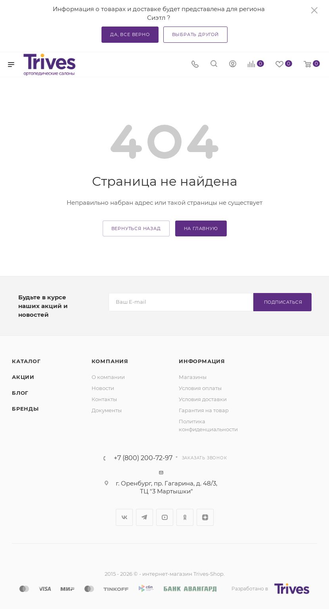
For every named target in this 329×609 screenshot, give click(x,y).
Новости (103, 388)
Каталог (26, 361)
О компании (108, 377)
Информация (202, 361)
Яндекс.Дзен (205, 517)
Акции (23, 377)
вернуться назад (136, 228)
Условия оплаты (200, 388)
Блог (20, 393)
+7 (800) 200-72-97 (143, 458)
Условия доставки (203, 399)
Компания (110, 361)
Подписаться (283, 302)
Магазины (193, 377)
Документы (107, 410)
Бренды (25, 408)
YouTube (164, 517)
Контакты (104, 399)
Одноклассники (184, 517)
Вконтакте (124, 517)
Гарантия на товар (204, 410)
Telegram (144, 517)
